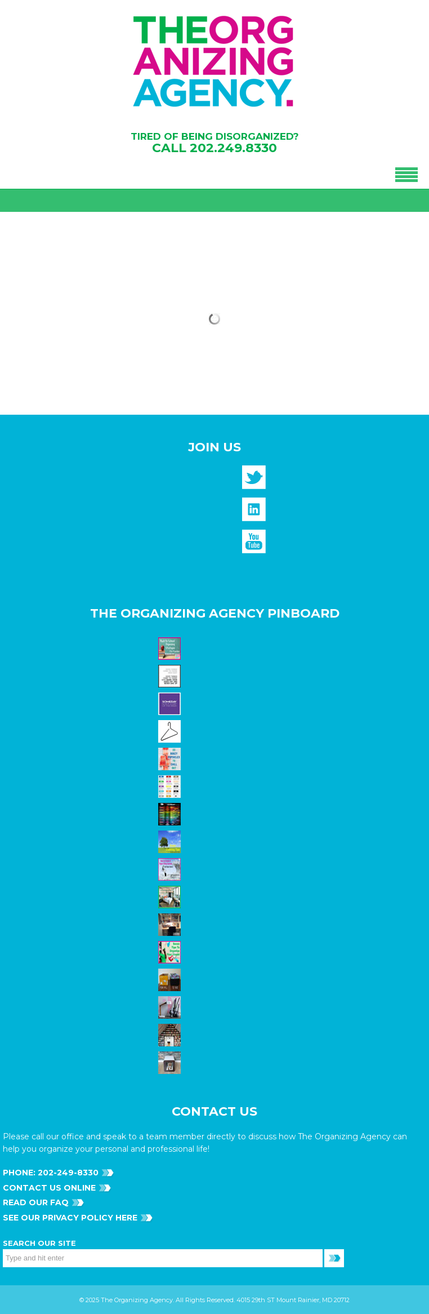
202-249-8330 (67, 1172)
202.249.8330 (233, 148)
